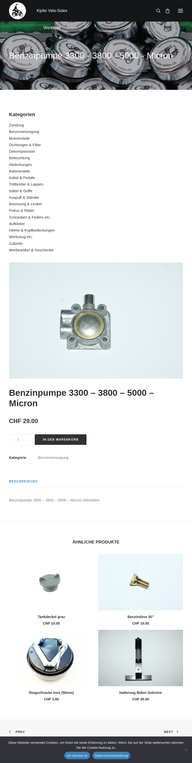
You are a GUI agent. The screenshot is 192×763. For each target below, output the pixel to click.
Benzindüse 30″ (141, 617)
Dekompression (22, 151)
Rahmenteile (19, 171)
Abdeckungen (20, 164)
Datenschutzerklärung (111, 755)
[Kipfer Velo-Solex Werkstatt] (17, 10)
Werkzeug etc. (21, 237)
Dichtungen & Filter (25, 145)
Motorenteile (19, 138)
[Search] (156, 11)
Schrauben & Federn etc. (30, 217)
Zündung (16, 125)
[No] (185, 749)
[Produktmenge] (20, 439)
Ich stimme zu (77, 755)
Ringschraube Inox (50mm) (51, 693)
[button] (180, 11)
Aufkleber (17, 224)
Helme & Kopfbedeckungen (32, 230)
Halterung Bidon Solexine (140, 693)
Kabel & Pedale (22, 177)
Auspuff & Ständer (24, 197)
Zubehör (16, 243)
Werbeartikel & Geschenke (31, 250)
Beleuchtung (19, 158)
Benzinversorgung (24, 131)
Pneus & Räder (21, 210)
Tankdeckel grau (51, 617)
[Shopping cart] (165, 11)
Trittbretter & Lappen (26, 184)
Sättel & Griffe (20, 191)
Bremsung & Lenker (25, 204)
